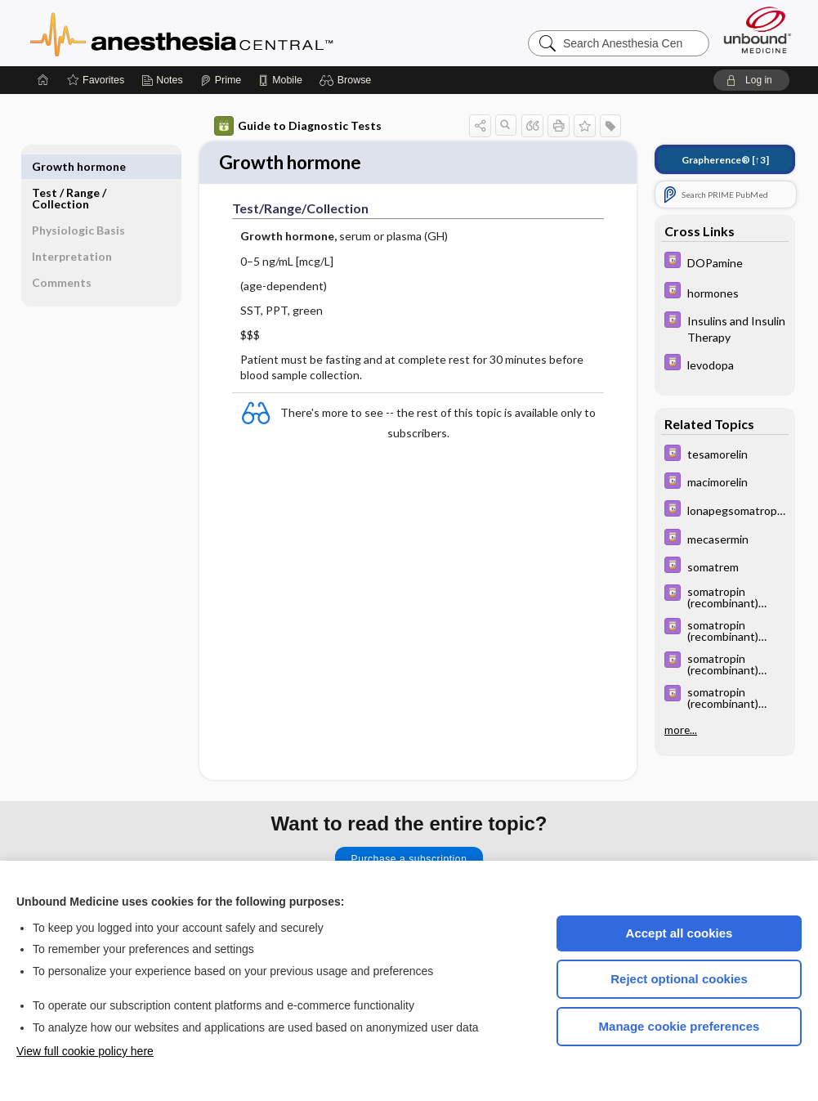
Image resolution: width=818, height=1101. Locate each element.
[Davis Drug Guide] (725, 262)
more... (680, 729)
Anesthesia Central (233, 32)
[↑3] (725, 160)
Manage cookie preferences (679, 1026)
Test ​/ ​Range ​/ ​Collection (70, 172)
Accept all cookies (679, 933)
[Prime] (220, 80)
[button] (348, 80)
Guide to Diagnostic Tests (298, 126)
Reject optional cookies (679, 979)
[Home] (43, 80)
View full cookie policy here (85, 1051)
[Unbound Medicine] (757, 30)
